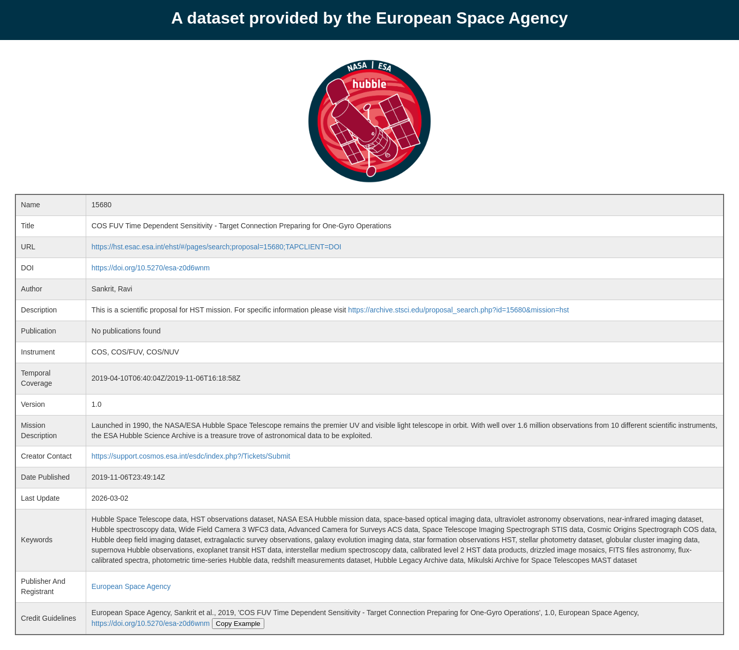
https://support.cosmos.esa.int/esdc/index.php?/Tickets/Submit (190, 456)
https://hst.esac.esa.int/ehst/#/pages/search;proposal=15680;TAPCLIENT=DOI (216, 247)
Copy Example (238, 623)
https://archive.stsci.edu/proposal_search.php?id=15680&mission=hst (458, 310)
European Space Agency (130, 586)
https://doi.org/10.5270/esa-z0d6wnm (150, 268)
